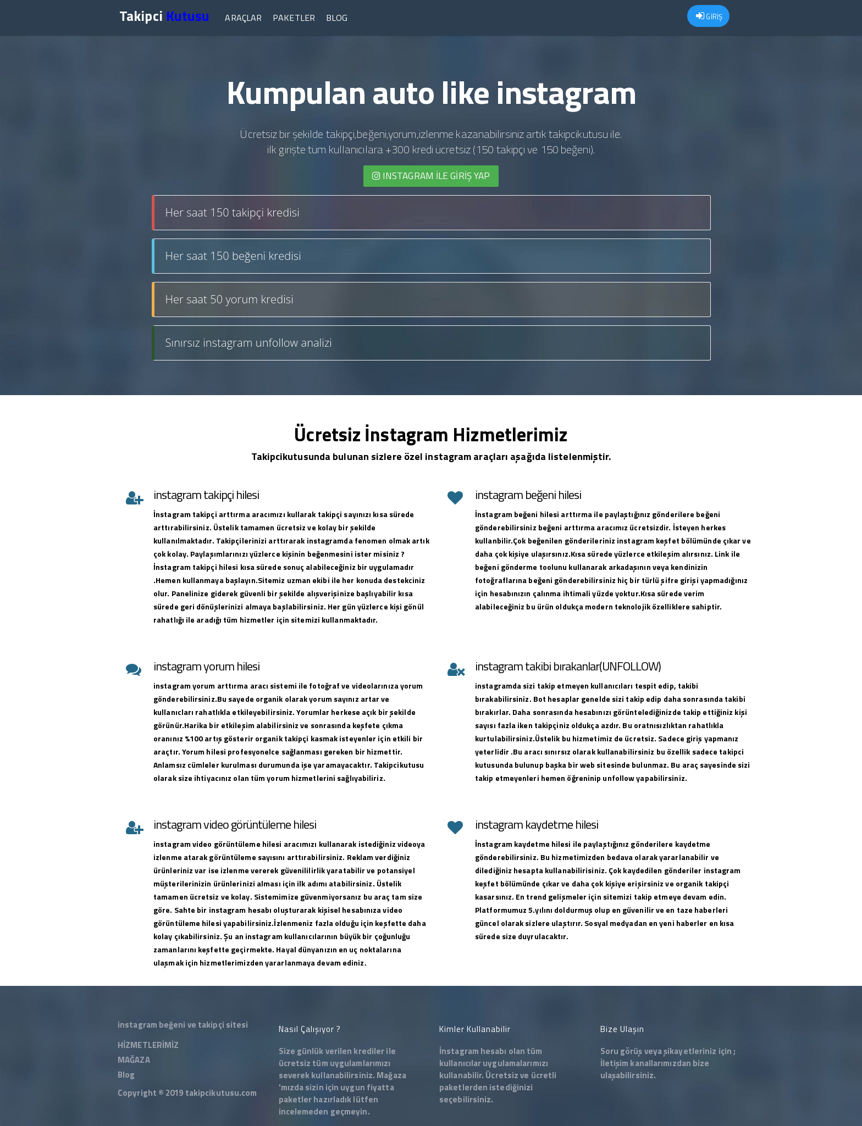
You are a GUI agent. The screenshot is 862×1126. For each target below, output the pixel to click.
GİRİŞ (709, 16)
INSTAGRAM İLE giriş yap (431, 176)
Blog (336, 17)
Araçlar (243, 17)
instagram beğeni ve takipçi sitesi (183, 1024)
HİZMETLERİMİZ (148, 1045)
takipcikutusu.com (221, 1092)
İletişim (614, 1063)
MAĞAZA (134, 1059)
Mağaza (391, 1075)
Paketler (294, 17)
